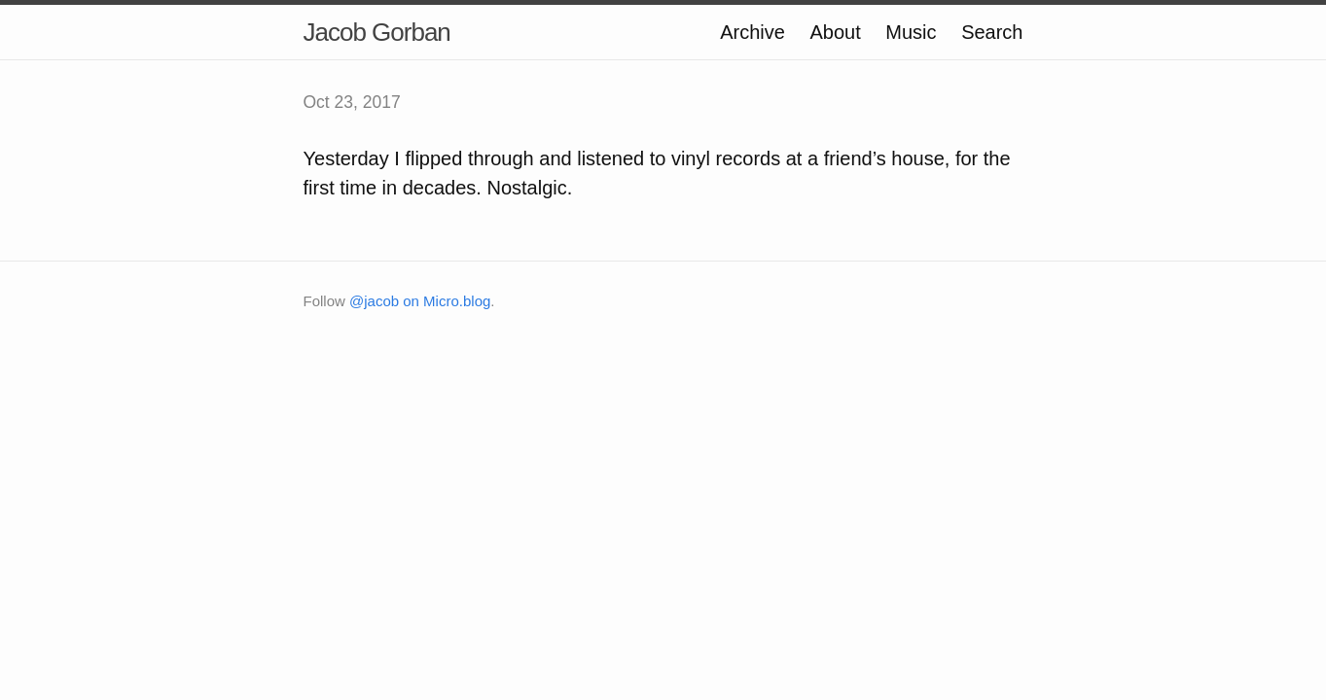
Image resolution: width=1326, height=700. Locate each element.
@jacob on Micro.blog (419, 301)
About (835, 32)
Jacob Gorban (377, 32)
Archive (752, 32)
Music (910, 32)
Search (991, 32)
